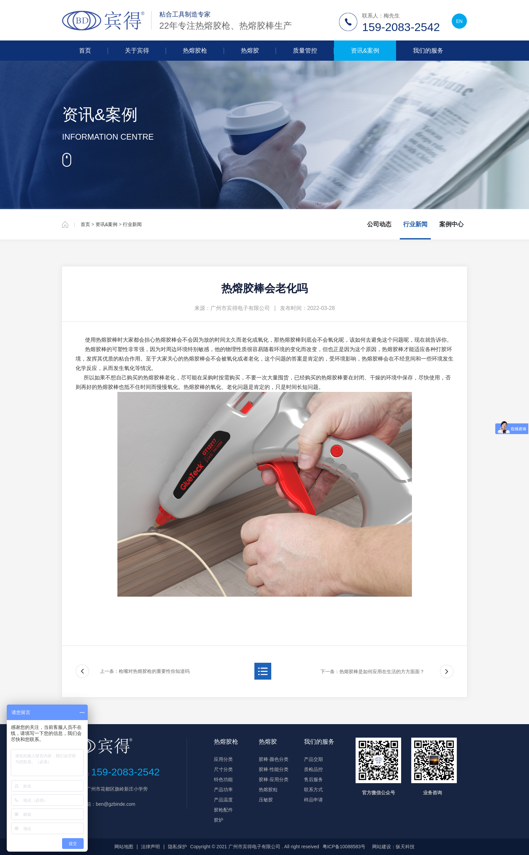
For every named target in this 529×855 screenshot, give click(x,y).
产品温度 (223, 799)
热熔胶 (250, 50)
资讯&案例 (365, 50)
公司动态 (379, 224)
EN (459, 21)
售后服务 (313, 779)
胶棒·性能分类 (273, 769)
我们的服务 (428, 50)
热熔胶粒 (268, 789)
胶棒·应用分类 (273, 779)
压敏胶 (266, 799)
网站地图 (123, 846)
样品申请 (313, 799)
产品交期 (313, 759)
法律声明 (150, 846)
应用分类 (223, 759)
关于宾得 (137, 50)
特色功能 (223, 779)
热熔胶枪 (195, 50)
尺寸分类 (223, 769)
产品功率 (223, 789)
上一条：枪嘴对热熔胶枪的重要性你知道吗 (145, 671)
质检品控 (313, 769)
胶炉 (218, 820)
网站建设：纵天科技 (393, 846)
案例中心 (451, 224)
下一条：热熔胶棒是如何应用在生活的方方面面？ (372, 671)
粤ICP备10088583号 (344, 846)
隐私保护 (177, 846)
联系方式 (313, 789)
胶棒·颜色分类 (273, 759)
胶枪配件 (223, 810)
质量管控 (305, 50)
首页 (85, 50)
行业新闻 (132, 224)
